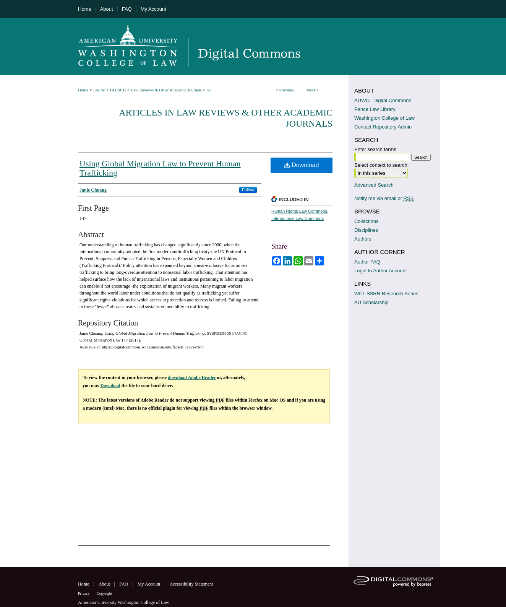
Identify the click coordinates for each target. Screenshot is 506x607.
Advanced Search (374, 185)
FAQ (124, 584)
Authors (362, 239)
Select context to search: (381, 165)
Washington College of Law (384, 118)
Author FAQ (367, 262)
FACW (99, 90)
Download (301, 165)
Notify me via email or (384, 198)
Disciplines (366, 230)
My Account (150, 584)
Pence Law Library (375, 109)
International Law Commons (297, 218)
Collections (366, 221)
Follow (248, 189)
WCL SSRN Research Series (386, 293)
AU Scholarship (371, 302)
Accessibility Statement (191, 584)
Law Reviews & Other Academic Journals (166, 90)
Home (83, 90)
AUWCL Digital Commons (382, 100)
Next (311, 90)
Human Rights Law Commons (299, 211)
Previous (286, 90)
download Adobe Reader (192, 377)
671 (209, 90)
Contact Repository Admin (383, 127)
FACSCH (118, 90)
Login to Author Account (380, 270)
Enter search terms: (375, 149)
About (105, 584)
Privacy (84, 593)
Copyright (104, 593)
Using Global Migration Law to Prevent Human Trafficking (160, 168)
